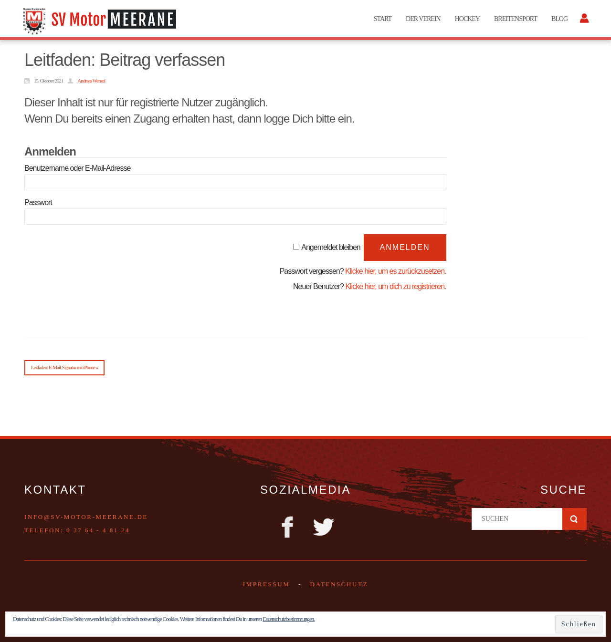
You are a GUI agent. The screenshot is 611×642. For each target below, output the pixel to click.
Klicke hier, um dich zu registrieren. (395, 286)
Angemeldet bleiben (330, 247)
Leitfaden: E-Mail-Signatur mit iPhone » (64, 367)
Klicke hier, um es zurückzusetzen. (395, 271)
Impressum (266, 584)
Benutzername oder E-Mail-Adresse (77, 168)
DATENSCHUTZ (339, 584)
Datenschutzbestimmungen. (289, 619)
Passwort (38, 202)
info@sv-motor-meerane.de (86, 516)
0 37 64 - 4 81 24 (98, 530)
